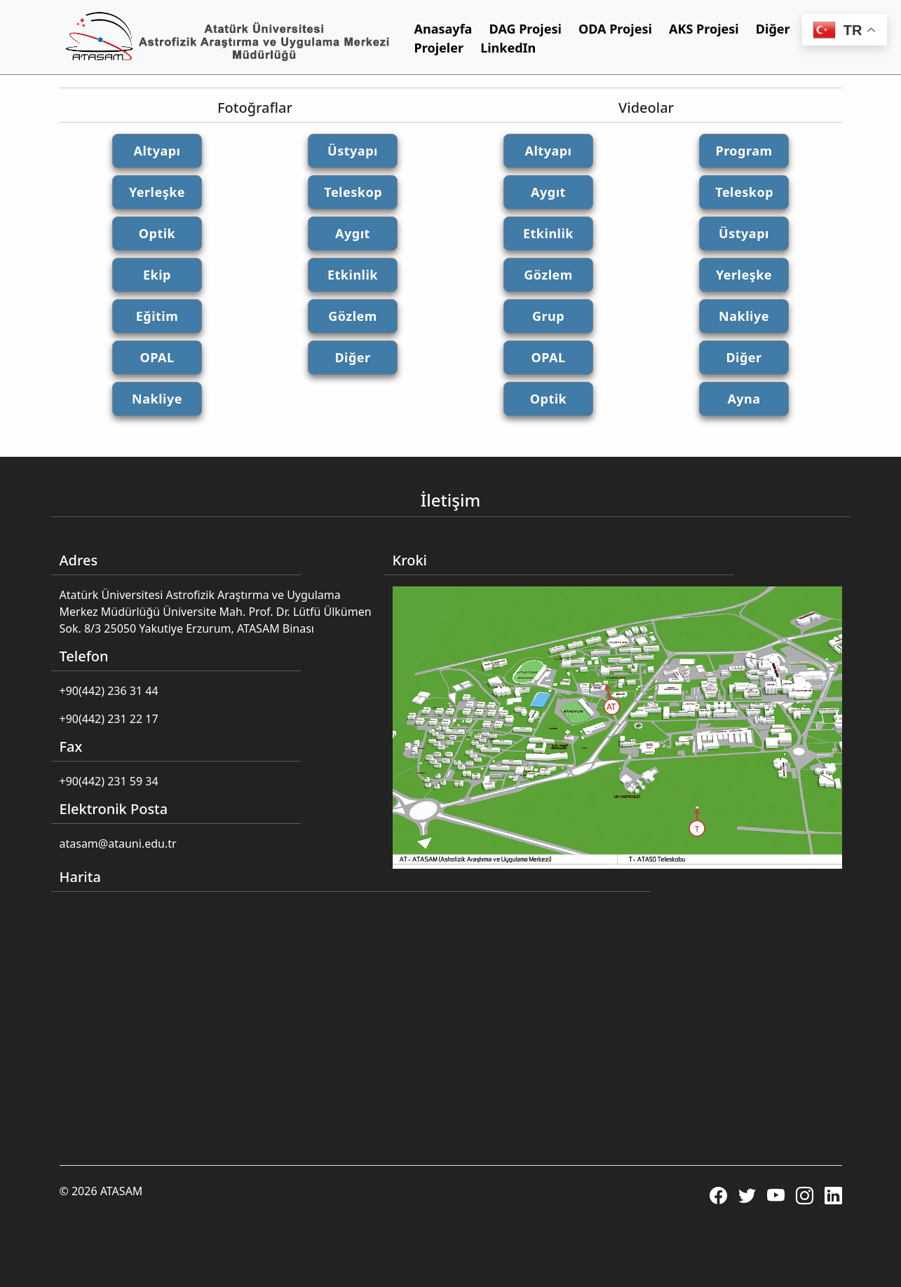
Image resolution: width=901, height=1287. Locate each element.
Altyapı (157, 150)
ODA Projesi (615, 28)
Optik (157, 233)
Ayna (743, 398)
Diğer (352, 357)
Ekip (157, 274)
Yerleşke (157, 192)
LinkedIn (508, 47)
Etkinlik (352, 274)
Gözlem (352, 316)
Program (743, 150)
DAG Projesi (525, 28)
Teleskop (353, 192)
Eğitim (157, 316)
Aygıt (352, 233)
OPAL (157, 357)
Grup (548, 316)
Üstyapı (352, 150)
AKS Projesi (704, 28)
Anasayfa (443, 28)
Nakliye (157, 398)
